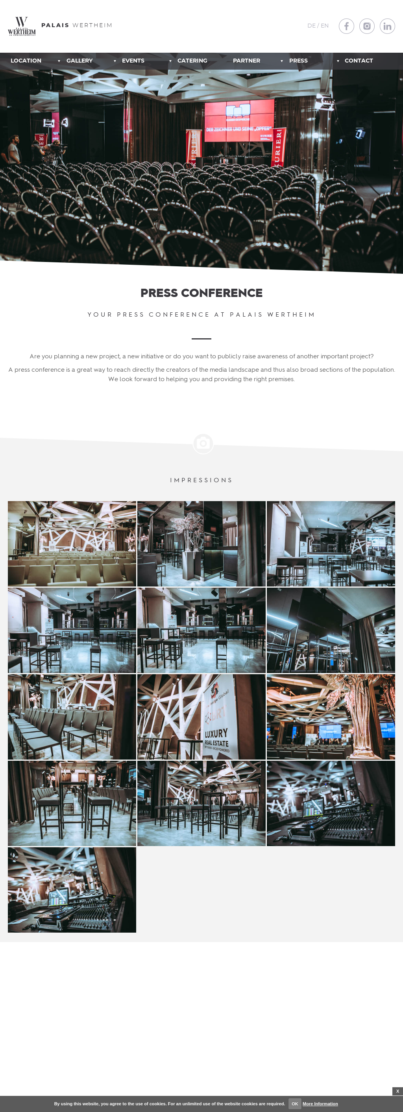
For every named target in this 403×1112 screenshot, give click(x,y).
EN (325, 26)
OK (295, 1103)
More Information (320, 1103)
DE (311, 26)
